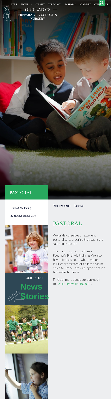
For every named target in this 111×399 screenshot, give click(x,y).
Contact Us (101, 4)
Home (14, 4)
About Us (26, 4)
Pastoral (70, 4)
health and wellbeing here (74, 284)
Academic (85, 4)
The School (55, 4)
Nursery (40, 4)
